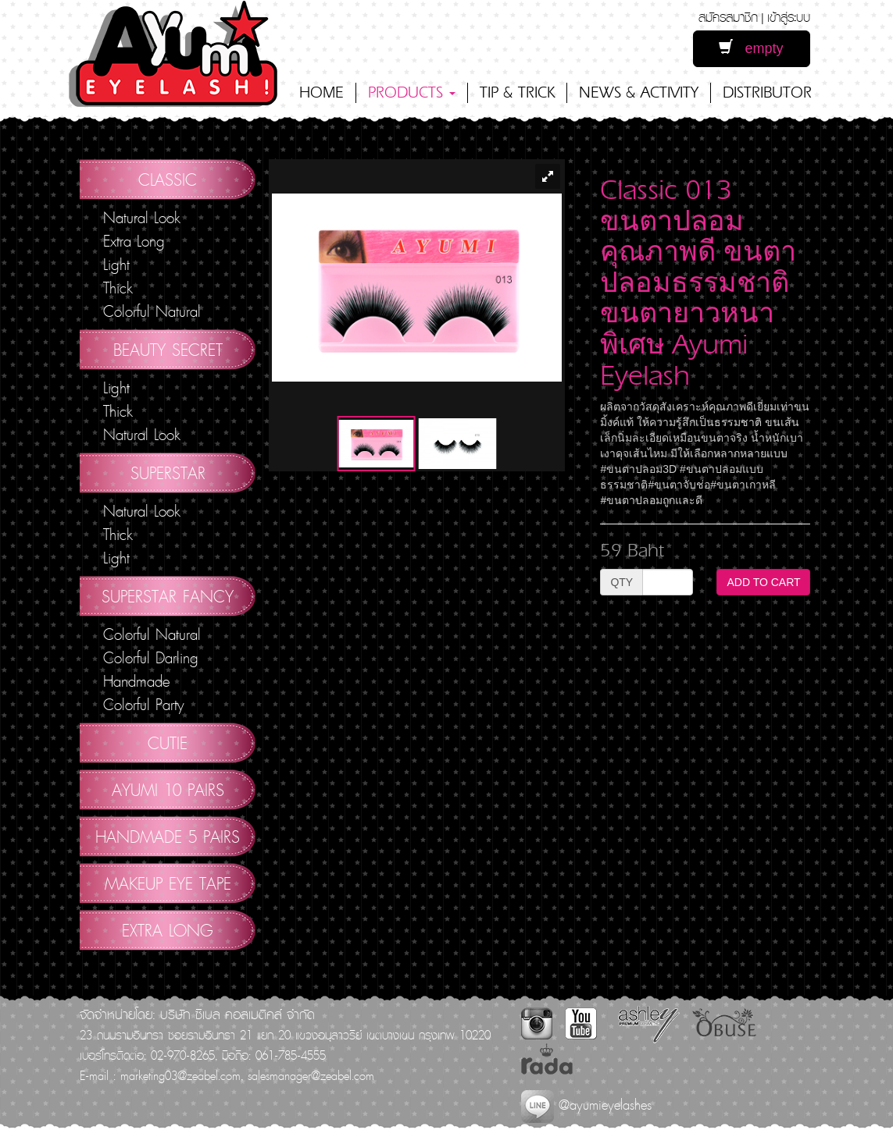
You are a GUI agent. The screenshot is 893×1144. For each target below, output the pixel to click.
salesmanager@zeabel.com (311, 1075)
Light (116, 264)
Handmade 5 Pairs (167, 836)
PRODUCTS (411, 92)
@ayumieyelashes (586, 1104)
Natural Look (141, 217)
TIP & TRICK (517, 92)
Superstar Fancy (168, 596)
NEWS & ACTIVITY (638, 92)
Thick (118, 288)
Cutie (168, 743)
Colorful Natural (152, 311)
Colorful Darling (150, 658)
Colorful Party (143, 704)
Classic (167, 179)
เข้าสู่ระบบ (788, 16)
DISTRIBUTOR (767, 92)
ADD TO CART (763, 582)
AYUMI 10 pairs (168, 790)
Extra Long (134, 241)
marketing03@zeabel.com (180, 1075)
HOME (321, 92)
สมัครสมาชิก (728, 16)
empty (751, 48)
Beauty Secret (168, 350)
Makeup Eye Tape (168, 883)
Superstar (167, 473)
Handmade (136, 681)
